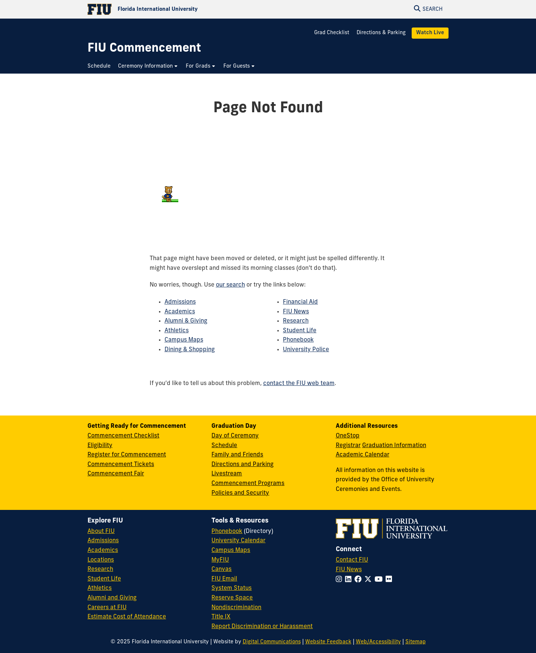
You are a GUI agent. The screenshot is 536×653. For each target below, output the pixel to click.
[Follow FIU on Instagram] (340, 580)
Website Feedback (328, 642)
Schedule (224, 446)
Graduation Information (394, 446)
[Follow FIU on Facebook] (359, 580)
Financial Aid (300, 302)
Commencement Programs (247, 483)
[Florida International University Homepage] (177, 9)
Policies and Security (240, 493)
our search (230, 285)
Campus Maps (184, 340)
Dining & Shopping (190, 350)
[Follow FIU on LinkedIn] (349, 580)
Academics (180, 312)
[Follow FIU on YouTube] (380, 580)
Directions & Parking (381, 33)
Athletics (177, 331)
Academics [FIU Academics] (102, 550)
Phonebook (298, 340)
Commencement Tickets (120, 465)
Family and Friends (237, 455)
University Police (306, 350)
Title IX (220, 617)
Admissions (180, 302)
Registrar (348, 446)
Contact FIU (352, 560)
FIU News (296, 312)
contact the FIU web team (299, 384)
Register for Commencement (126, 455)
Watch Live (430, 33)
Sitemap (415, 642)
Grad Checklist (332, 33)
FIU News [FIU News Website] (349, 570)
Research (296, 321)
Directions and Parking (242, 465)
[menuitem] (100, 66)
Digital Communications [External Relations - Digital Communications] (272, 642)
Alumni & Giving (186, 321)
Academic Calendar (362, 455)
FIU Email (224, 579)
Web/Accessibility (378, 642)
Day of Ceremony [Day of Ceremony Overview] (235, 436)
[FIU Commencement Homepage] (144, 49)
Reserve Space (232, 598)
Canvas (221, 569)
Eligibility (99, 446)
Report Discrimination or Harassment (262, 627)
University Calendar (238, 541)
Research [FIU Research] (100, 569)
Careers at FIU (107, 608)
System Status (231, 588)
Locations (100, 560)
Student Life (299, 331)
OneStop (348, 436)
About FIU (101, 531)
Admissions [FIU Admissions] (103, 541)
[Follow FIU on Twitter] (369, 580)
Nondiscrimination (236, 608)
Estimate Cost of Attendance (126, 617)
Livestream (226, 474)
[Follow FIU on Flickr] (390, 580)
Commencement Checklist (123, 436)
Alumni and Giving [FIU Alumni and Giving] (112, 598)
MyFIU (220, 560)
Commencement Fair (115, 474)
